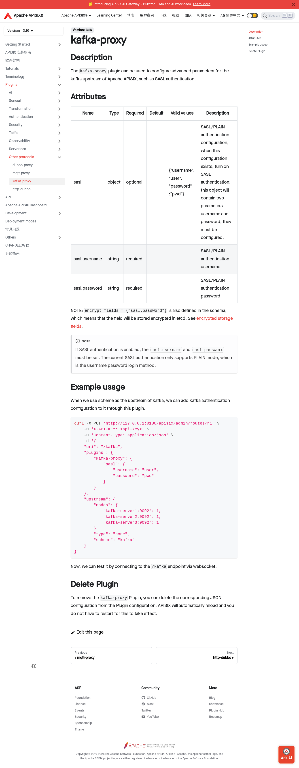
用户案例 (147, 15)
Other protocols (21, 157)
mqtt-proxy (21, 173)
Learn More (201, 4)
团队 (188, 15)
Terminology (15, 77)
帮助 (175, 15)
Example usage (257, 44)
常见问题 (12, 229)
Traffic (13, 133)
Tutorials (12, 69)
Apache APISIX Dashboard (26, 205)
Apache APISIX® (74, 15)
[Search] (278, 16)
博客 (130, 15)
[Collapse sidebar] (33, 666)
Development (16, 213)
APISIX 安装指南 (18, 52)
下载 (163, 15)
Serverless (17, 149)
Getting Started (17, 44)
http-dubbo (21, 189)
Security (15, 125)
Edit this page (87, 632)
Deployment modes (20, 221)
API (8, 197)
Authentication (21, 117)
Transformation (20, 109)
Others (10, 237)
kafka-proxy (22, 181)
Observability (19, 141)
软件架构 (12, 61)
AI (10, 93)
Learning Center (109, 15)
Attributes (254, 38)
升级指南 (12, 253)
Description (255, 31)
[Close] (293, 4)
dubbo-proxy (23, 165)
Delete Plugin (256, 51)
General (15, 101)
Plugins (11, 85)
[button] (252, 15)
